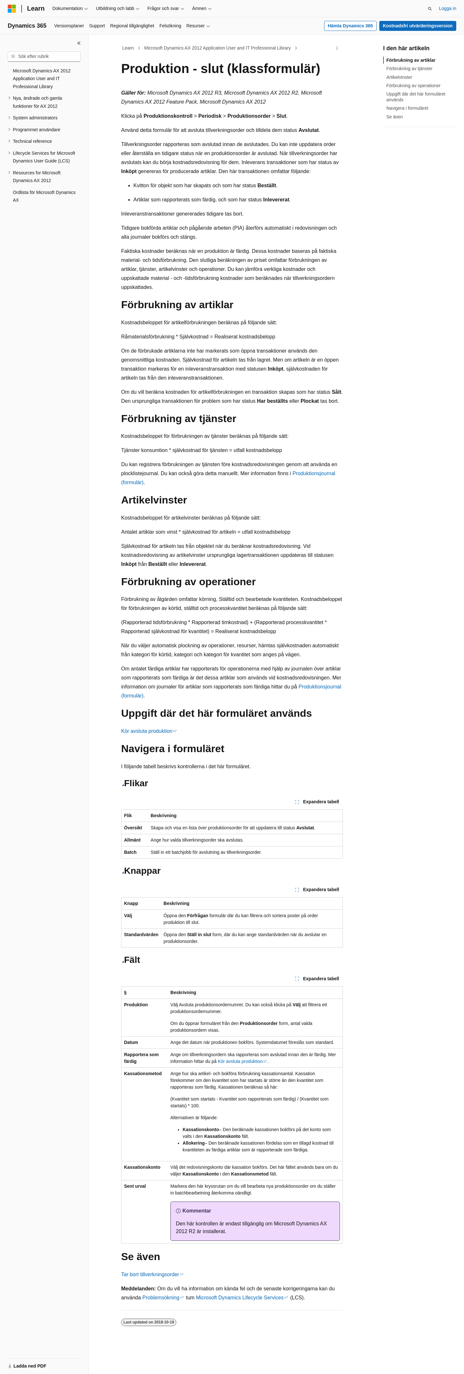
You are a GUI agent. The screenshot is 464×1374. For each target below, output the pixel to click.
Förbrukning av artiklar (410, 60)
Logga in (447, 8)
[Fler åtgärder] (337, 48)
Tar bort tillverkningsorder (150, 1274)
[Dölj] (79, 43)
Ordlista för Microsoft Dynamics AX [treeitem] (44, 196)
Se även (394, 116)
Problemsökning (160, 1297)
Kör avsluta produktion (146, 731)
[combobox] (44, 56)
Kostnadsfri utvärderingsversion (417, 25)
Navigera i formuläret (407, 108)
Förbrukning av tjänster (409, 68)
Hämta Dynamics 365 (350, 25)
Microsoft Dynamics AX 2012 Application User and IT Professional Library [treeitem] (42, 78)
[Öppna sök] (429, 8)
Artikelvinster (399, 77)
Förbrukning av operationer (413, 85)
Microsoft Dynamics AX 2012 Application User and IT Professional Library (217, 48)
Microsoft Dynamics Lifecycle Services (240, 1297)
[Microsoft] (12, 9)
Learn (128, 48)
